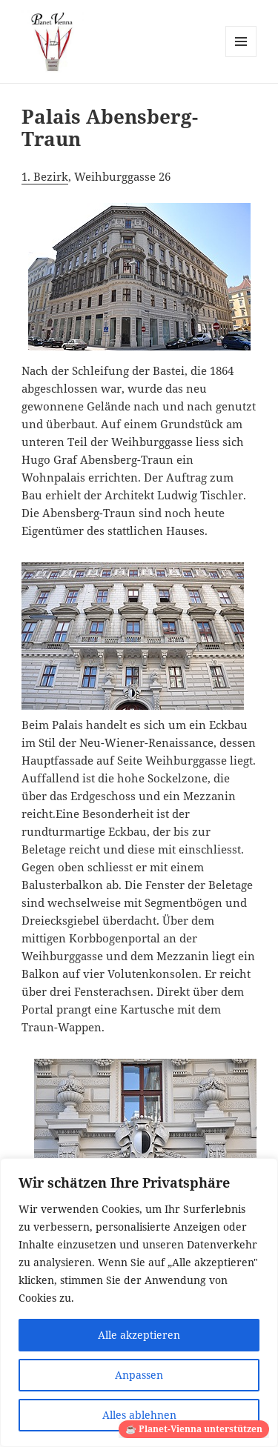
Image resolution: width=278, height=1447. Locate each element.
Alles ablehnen (139, 1415)
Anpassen (139, 1375)
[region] (139, 1302)
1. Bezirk (44, 176)
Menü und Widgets (241, 56)
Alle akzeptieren (139, 1335)
